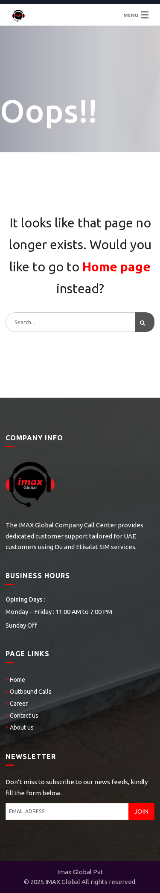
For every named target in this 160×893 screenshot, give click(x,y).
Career (19, 703)
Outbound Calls (31, 691)
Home (17, 679)
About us (22, 727)
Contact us (24, 715)
